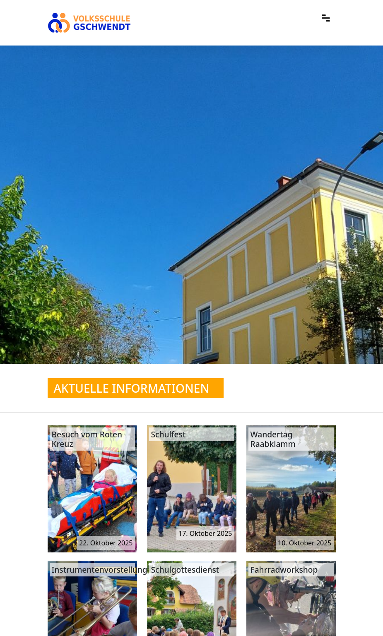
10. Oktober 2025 (305, 542)
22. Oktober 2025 (106, 542)
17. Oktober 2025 (205, 533)
